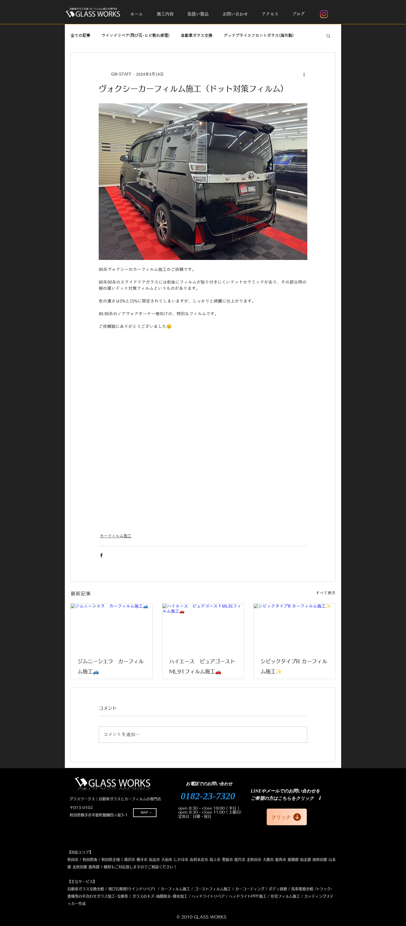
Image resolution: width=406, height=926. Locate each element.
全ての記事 (80, 36)
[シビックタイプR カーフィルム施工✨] (294, 626)
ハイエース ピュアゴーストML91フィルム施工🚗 (202, 666)
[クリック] (287, 817)
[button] (165, 14)
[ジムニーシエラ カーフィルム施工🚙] (111, 626)
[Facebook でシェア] (101, 555)
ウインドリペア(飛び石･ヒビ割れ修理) (135, 36)
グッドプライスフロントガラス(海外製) (259, 36)
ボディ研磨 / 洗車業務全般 (291, 889)
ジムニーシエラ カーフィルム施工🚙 (111, 666)
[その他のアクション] (304, 74)
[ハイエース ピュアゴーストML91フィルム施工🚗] (203, 626)
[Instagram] (324, 14)
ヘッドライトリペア (208, 896)
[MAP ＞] (144, 812)
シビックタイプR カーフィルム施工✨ (294, 666)
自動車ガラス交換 (196, 36)
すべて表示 (326, 593)
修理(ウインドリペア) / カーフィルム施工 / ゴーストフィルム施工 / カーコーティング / (193, 889)
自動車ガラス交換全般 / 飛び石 (93, 889)
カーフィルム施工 (115, 536)
